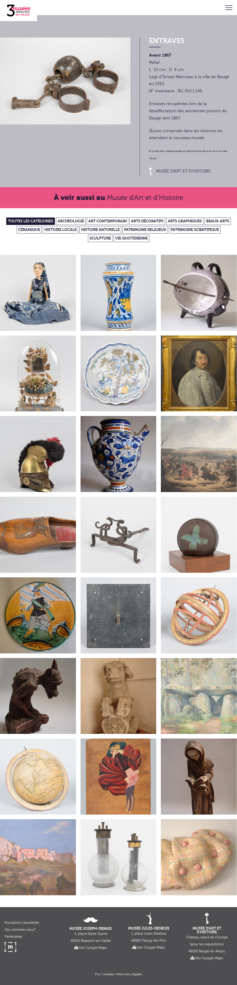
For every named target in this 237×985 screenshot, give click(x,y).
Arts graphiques (185, 221)
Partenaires (13, 937)
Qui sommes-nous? (20, 930)
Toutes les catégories (30, 221)
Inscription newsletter (22, 923)
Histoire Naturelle (100, 230)
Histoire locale (60, 230)
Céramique (29, 230)
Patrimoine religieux (145, 230)
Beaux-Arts (217, 221)
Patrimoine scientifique (195, 230)
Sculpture (100, 238)
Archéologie (71, 221)
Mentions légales (129, 974)
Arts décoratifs (147, 221)
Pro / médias (104, 974)
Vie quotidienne (131, 238)
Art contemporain (107, 221)
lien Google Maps (90, 948)
